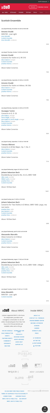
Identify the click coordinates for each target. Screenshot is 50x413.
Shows (35, 12)
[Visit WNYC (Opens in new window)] (11, 365)
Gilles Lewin (4, 177)
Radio (6, 12)
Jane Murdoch (5, 211)
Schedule (21, 12)
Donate (33, 7)
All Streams (13, 12)
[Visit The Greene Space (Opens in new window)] (37, 378)
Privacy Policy (14, 393)
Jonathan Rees (5, 181)
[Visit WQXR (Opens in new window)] (13, 372)
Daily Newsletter (7, 333)
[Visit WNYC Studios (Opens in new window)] (38, 365)
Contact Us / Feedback (36, 318)
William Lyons (5, 179)
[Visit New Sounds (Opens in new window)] (37, 372)
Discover (47, 12)
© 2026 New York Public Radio (14, 391)
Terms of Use (5, 393)
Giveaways (7, 343)
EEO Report (23, 398)
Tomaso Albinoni (8, 144)
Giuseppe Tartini (8, 111)
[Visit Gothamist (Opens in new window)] (25, 365)
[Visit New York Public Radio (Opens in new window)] (25, 353)
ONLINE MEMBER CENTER (37, 320)
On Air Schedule (7, 330)
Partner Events (7, 338)
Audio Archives (19, 339)
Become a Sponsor (37, 323)
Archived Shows (19, 336)
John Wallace (5, 115)
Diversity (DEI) (36, 330)
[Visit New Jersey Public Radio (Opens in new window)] (13, 378)
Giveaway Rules (21, 396)
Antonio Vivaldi (7, 32)
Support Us (19, 344)
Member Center (43, 7)
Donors (36, 325)
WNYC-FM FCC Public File (9, 398)
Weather (7, 346)
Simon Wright (5, 117)
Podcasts (19, 334)
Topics (41, 12)
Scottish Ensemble (6, 38)
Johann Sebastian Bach (10, 172)
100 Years (28, 12)
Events (7, 335)
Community (7, 340)
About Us (37, 315)
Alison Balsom (5, 60)
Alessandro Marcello (9, 234)
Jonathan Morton (6, 63)
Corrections (7, 396)
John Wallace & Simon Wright (10, 119)
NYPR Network (43, 1)
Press (37, 333)
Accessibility (23, 393)
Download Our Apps (19, 331)
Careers (36, 328)
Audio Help (19, 342)
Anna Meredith (5, 36)
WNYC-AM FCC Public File (14, 401)
